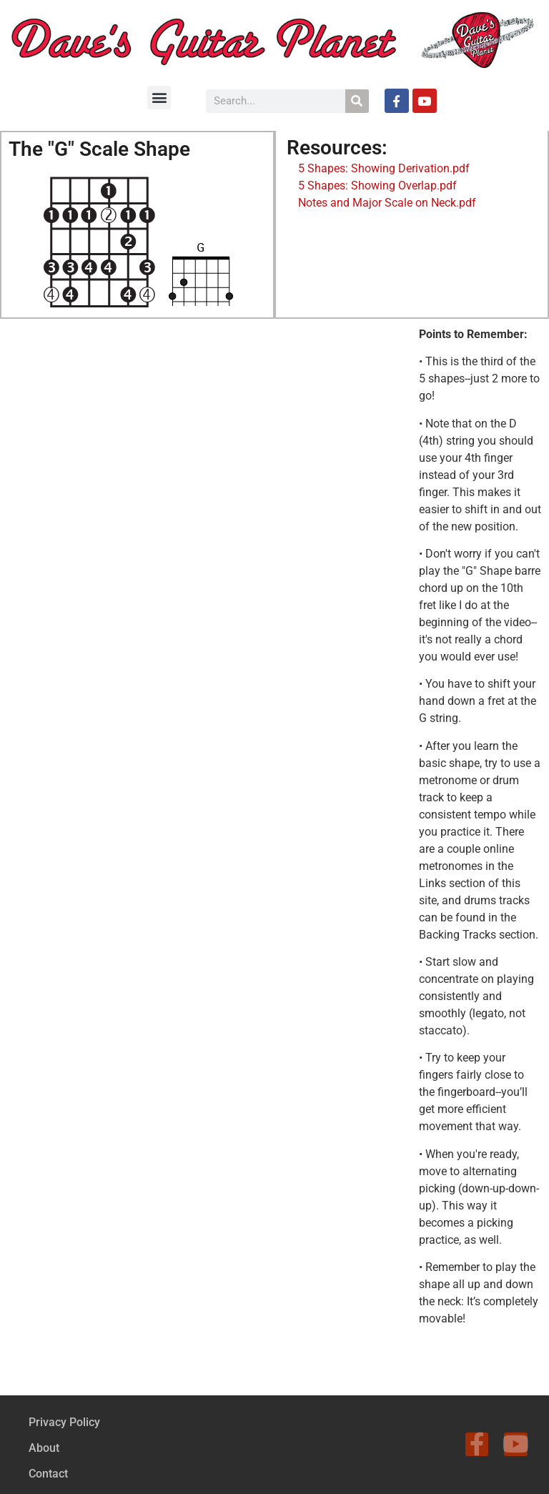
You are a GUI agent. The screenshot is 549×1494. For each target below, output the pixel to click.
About (44, 1448)
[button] (159, 97)
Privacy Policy (64, 1422)
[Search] (357, 101)
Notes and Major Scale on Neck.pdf (387, 202)
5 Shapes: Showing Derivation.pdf (382, 168)
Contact (48, 1473)
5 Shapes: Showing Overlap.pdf (377, 185)
